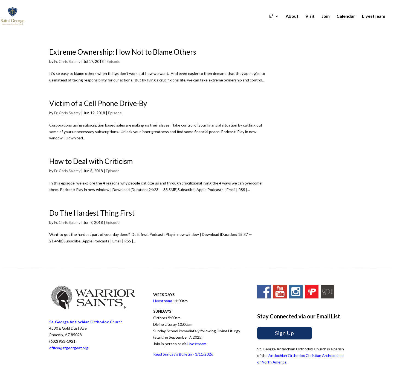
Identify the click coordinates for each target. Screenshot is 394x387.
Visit (310, 16)
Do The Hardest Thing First (92, 213)
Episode (113, 61)
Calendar (346, 16)
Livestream (373, 16)
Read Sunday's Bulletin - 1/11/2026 (183, 354)
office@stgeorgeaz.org (68, 347)
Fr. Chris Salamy (67, 61)
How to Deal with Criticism (91, 161)
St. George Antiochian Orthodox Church (86, 321)
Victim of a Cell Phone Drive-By (98, 103)
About (292, 16)
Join (325, 16)
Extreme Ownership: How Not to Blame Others (122, 52)
